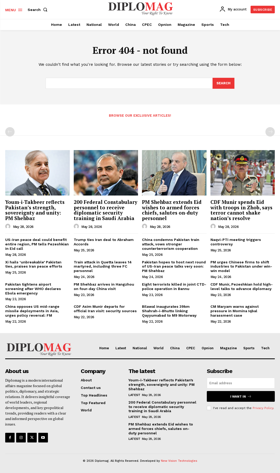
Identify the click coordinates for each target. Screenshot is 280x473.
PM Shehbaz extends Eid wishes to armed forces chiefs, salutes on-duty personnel (172, 210)
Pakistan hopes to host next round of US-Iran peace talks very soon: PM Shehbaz (174, 266)
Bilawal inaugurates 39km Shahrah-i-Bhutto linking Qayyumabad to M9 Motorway (169, 310)
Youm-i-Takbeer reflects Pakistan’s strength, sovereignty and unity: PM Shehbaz (35, 210)
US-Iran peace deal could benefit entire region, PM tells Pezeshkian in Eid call (37, 244)
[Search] (223, 83)
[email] (241, 383)
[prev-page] (10, 132)
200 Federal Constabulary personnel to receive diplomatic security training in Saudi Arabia (105, 210)
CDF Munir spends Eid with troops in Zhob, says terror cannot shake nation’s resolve (241, 210)
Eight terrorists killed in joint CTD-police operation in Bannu (174, 286)
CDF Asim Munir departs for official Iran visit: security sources (105, 308)
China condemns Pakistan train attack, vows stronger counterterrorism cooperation (170, 244)
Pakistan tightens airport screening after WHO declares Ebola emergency (33, 288)
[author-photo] (8, 226)
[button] (38, 9)
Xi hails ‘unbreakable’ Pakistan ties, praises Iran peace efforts (33, 264)
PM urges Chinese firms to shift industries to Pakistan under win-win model (241, 266)
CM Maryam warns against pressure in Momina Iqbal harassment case (234, 310)
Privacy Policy (263, 408)
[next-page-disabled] (270, 132)
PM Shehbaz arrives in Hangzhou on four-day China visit (104, 286)
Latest (134, 395)
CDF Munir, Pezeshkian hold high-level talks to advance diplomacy (241, 286)
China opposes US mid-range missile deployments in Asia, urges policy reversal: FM (32, 310)
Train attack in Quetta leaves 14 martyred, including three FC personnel (103, 266)
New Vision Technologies (179, 461)
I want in (241, 396)
